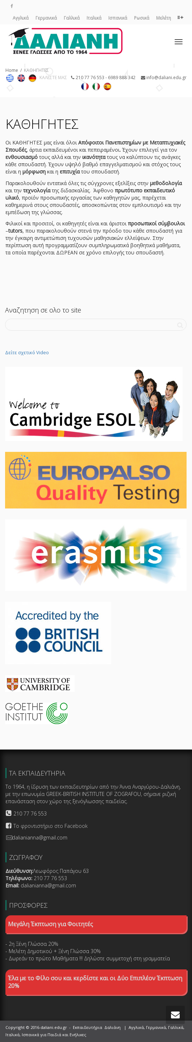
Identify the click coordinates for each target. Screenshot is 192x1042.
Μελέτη (163, 18)
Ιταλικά (94, 18)
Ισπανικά (117, 18)
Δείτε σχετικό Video (27, 352)
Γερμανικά (46, 18)
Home (11, 70)
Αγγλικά (21, 18)
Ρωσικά (141, 18)
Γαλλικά (72, 18)
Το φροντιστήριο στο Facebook (50, 825)
